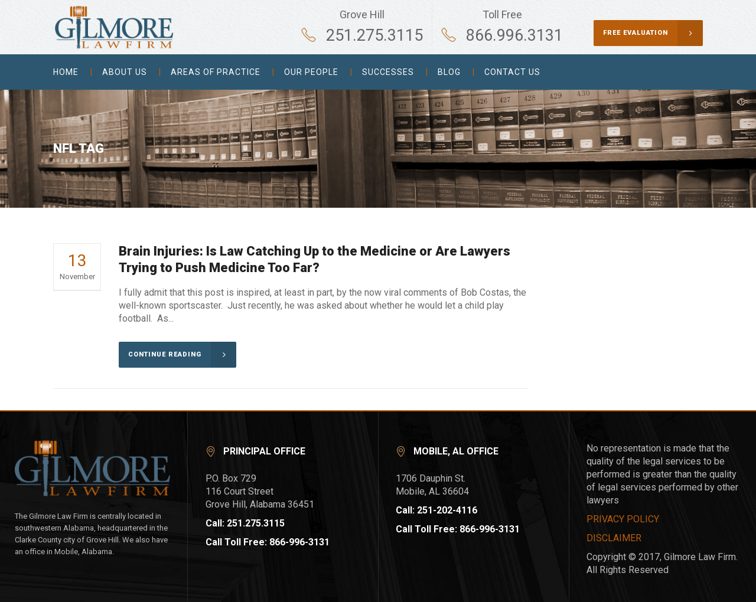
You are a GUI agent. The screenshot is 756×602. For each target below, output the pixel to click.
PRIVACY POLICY (622, 519)
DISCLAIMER (613, 538)
